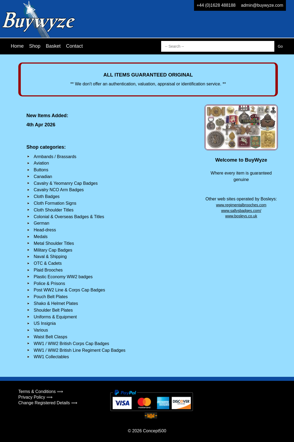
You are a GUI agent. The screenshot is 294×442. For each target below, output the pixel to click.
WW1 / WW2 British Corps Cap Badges (71, 343)
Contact (74, 46)
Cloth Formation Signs (55, 203)
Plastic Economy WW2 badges (63, 276)
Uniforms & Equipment (55, 317)
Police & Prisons (49, 283)
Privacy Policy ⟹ (35, 397)
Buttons (41, 170)
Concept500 (154, 431)
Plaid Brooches (48, 270)
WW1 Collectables (51, 356)
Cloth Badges (47, 196)
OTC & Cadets (48, 263)
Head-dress (45, 230)
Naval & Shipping (50, 256)
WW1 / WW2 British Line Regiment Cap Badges (80, 350)
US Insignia (45, 323)
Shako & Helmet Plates (56, 303)
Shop (34, 46)
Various (41, 330)
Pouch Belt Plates (51, 296)
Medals (41, 236)
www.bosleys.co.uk (241, 216)
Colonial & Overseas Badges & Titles (69, 216)
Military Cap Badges (53, 250)
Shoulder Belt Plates (53, 310)
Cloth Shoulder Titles (54, 210)
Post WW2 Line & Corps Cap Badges (69, 290)
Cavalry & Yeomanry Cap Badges (66, 183)
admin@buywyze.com (262, 5)
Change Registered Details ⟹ (47, 403)
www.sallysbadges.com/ (241, 210)
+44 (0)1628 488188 (216, 5)
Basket (53, 46)
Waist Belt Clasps (50, 337)
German (41, 223)
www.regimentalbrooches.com (241, 205)
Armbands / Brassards (55, 156)
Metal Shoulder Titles (54, 243)
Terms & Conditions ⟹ (40, 391)
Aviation (41, 163)
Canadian (43, 176)
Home (17, 46)
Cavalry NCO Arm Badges (59, 189)
